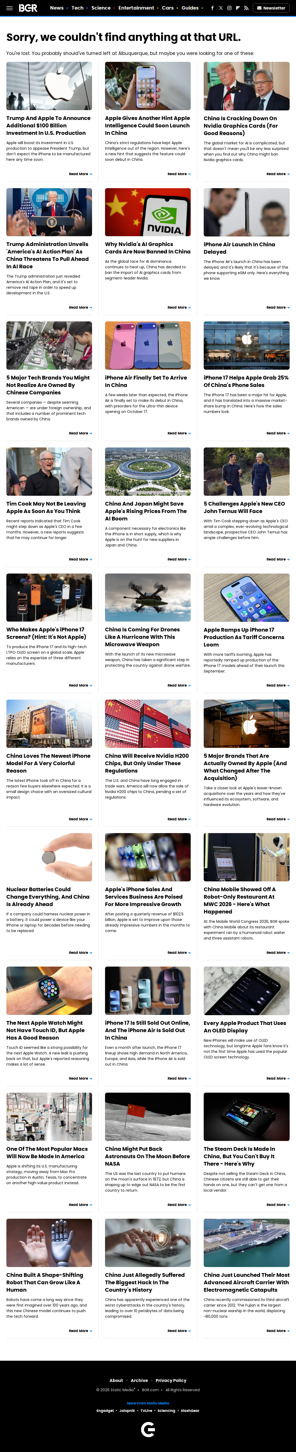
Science (101, 8)
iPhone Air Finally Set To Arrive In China (146, 381)
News (57, 8)
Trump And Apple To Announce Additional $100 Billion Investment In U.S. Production (48, 125)
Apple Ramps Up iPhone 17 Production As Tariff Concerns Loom (244, 637)
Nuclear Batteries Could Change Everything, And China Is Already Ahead (48, 897)
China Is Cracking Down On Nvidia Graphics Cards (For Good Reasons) (241, 126)
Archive (139, 1380)
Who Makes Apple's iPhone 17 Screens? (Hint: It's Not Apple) (46, 633)
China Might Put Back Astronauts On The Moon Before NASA (147, 1156)
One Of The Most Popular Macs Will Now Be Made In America (47, 1152)
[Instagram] (229, 8)
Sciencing (166, 1410)
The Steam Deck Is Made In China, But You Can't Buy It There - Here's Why (239, 1156)
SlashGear (190, 1410)
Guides (190, 8)
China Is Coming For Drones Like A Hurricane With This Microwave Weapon (142, 637)
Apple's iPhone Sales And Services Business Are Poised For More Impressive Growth (144, 897)
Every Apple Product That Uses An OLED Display (245, 1027)
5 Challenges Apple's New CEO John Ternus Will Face (244, 507)
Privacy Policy (171, 1380)
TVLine (146, 1410)
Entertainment (136, 8)
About (116, 1380)
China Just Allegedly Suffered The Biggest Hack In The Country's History (145, 1282)
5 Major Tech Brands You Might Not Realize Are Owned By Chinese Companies (48, 385)
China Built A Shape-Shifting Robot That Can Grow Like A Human (44, 1282)
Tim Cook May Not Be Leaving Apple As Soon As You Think (46, 507)
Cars (168, 8)
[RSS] (246, 8)
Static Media (122, 1390)
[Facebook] (212, 8)
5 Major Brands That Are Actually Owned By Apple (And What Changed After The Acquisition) (245, 767)
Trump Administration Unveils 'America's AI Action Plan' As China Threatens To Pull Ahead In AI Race (47, 255)
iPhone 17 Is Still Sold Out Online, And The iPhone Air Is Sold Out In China (147, 1030)
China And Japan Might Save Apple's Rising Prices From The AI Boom (146, 511)
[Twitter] (221, 8)
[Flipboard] (238, 8)
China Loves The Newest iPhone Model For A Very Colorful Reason (48, 763)
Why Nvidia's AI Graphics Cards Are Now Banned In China (148, 248)
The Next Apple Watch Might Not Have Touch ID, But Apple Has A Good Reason (45, 1030)
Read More (78, 174)
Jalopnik (127, 1410)
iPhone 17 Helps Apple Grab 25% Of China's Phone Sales (246, 381)
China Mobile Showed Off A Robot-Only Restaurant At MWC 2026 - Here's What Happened (240, 900)
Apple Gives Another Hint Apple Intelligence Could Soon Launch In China (147, 125)
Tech (78, 8)
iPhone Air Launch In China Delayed (239, 248)
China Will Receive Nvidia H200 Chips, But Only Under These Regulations (147, 763)
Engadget (105, 1410)
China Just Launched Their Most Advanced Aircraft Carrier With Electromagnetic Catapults (247, 1282)
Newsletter (271, 8)
